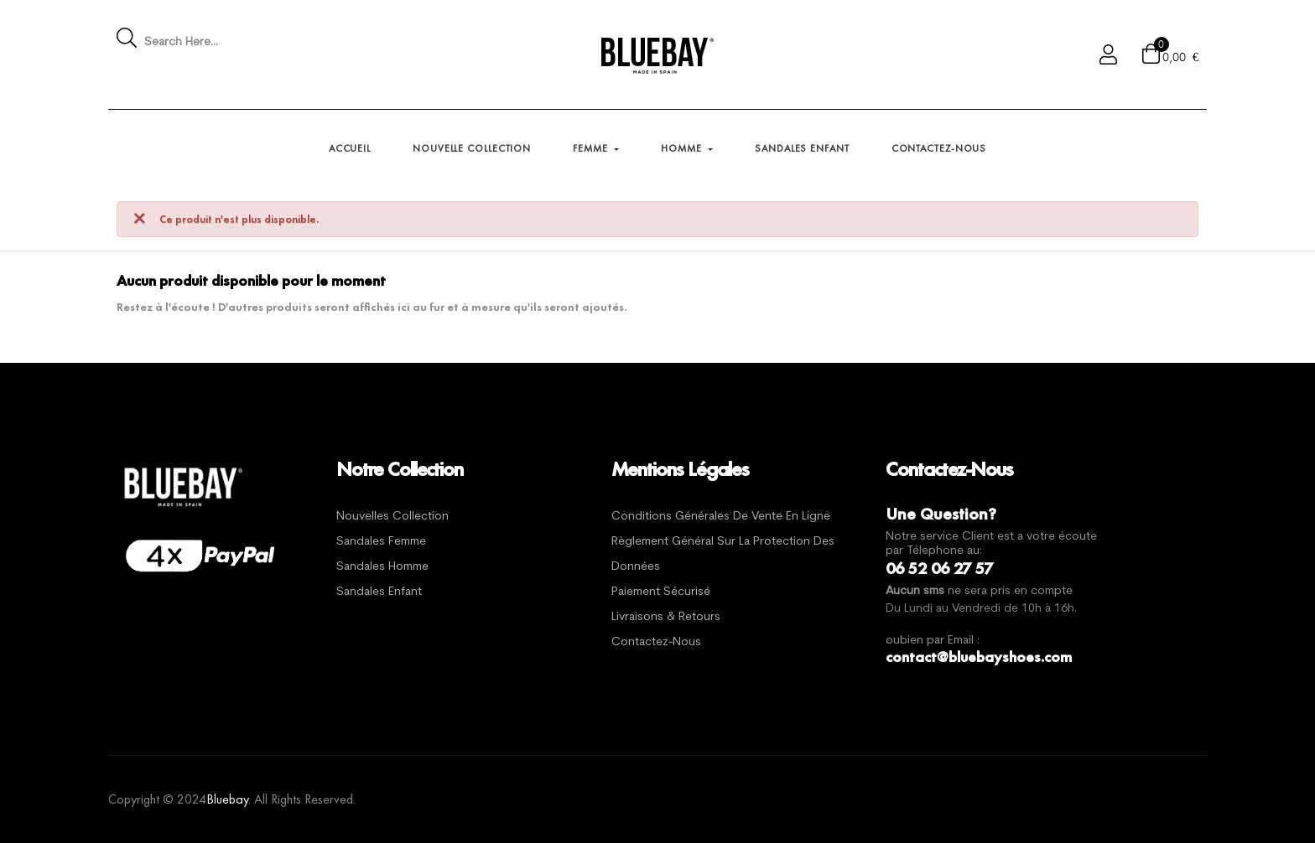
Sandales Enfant (379, 592)
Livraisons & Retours (665, 617)
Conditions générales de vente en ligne (720, 516)
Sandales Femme (381, 541)
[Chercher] (1087, 347)
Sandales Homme (382, 567)
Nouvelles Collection (392, 516)
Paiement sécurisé (660, 592)
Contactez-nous (656, 642)
